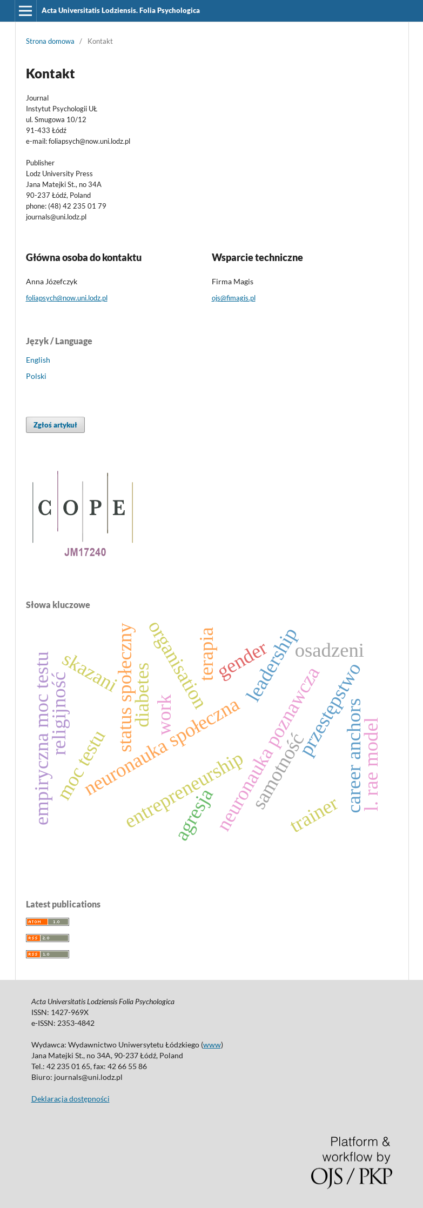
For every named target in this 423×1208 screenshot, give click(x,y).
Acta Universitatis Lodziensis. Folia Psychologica (121, 10)
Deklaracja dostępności (70, 1098)
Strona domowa (50, 41)
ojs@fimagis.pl (234, 297)
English (38, 359)
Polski (36, 376)
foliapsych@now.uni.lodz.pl (67, 297)
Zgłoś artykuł (55, 425)
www (212, 1044)
